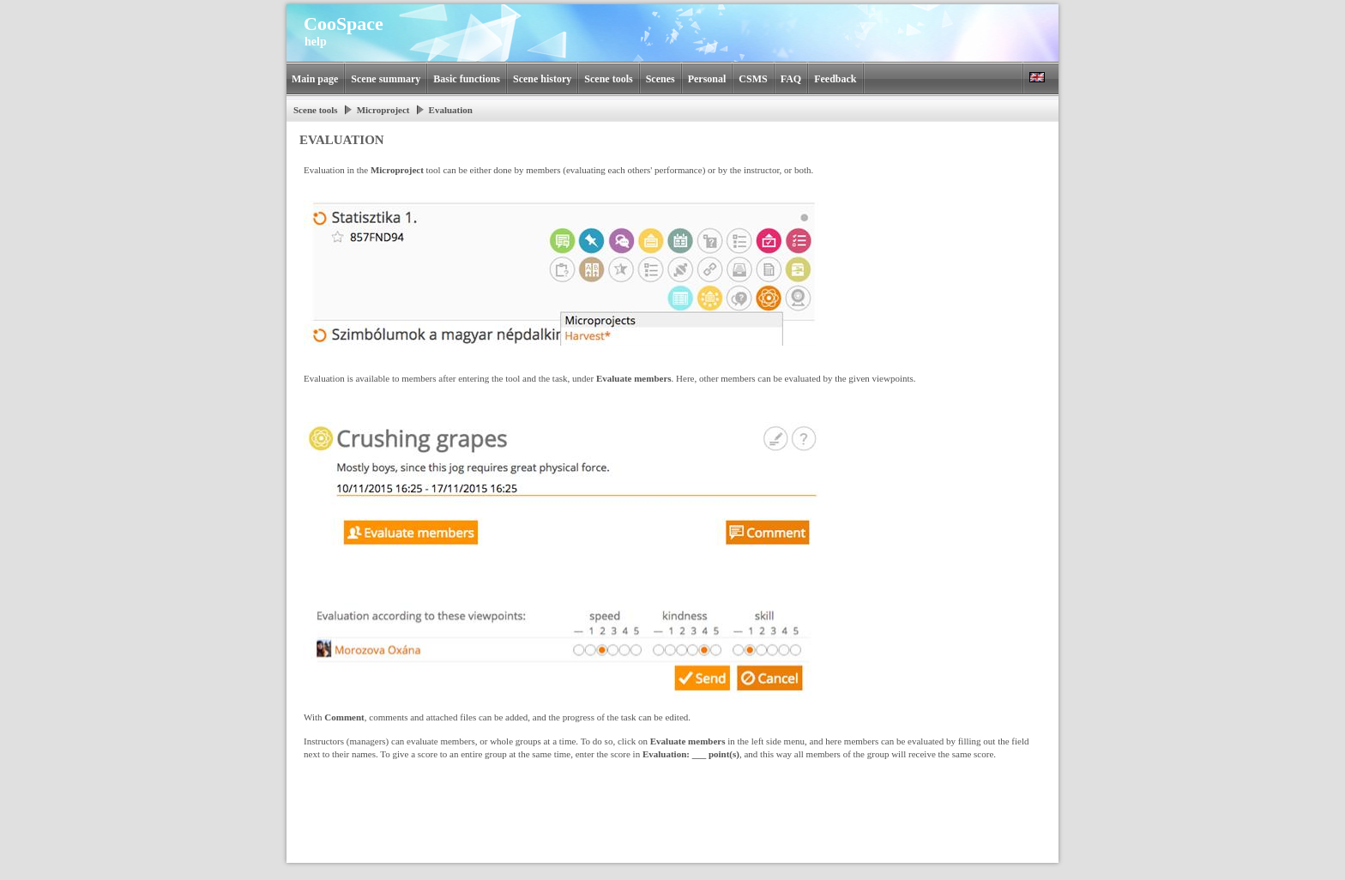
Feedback (835, 79)
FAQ (791, 79)
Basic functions (466, 79)
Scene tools (608, 79)
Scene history (542, 79)
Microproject (383, 110)
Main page (315, 79)
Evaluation (451, 110)
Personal (707, 79)
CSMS (753, 79)
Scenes (660, 79)
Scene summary (385, 79)
